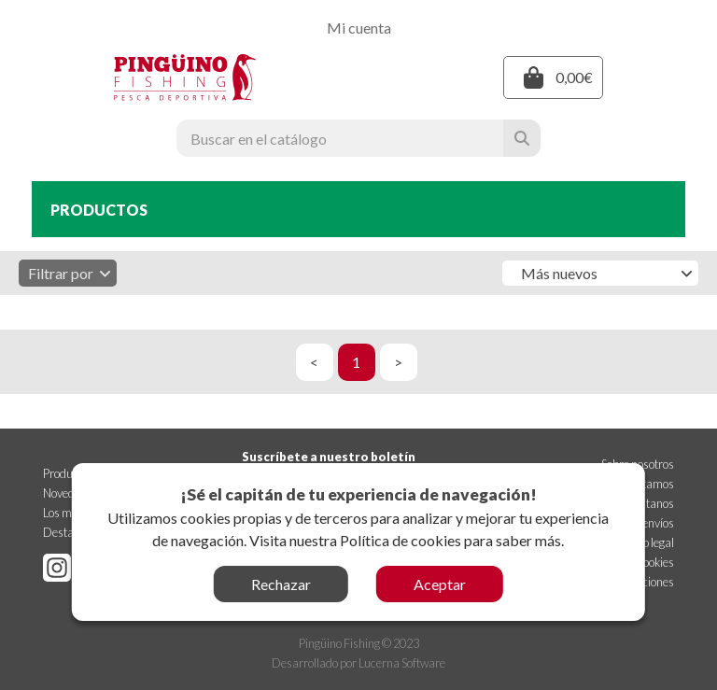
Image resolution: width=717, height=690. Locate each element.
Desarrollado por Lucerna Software (358, 662)
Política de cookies (400, 540)
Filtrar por (70, 273)
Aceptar (440, 584)
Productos (68, 473)
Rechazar (281, 584)
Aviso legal (648, 542)
